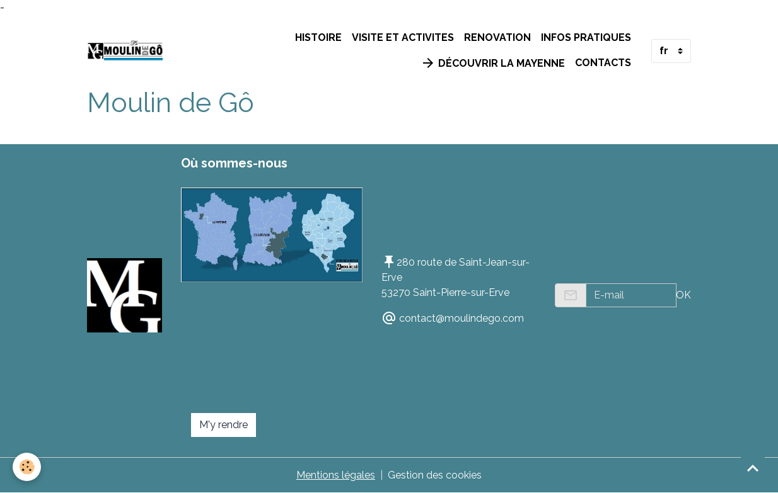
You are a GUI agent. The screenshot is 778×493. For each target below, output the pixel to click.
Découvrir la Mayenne (493, 63)
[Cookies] (27, 467)
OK (683, 295)
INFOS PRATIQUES (586, 37)
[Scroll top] (753, 468)
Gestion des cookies (435, 475)
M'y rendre (223, 425)
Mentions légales (335, 475)
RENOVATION (497, 37)
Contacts (603, 63)
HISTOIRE (318, 37)
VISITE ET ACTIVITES (403, 37)
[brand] (125, 51)
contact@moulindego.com (461, 318)
